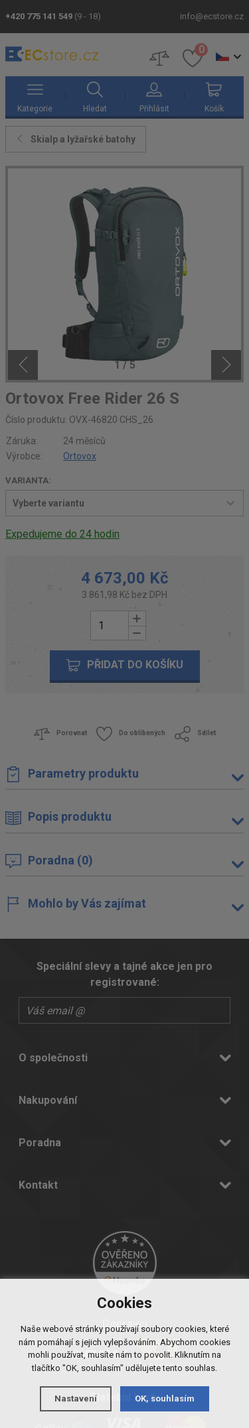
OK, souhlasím (165, 1398)
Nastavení (75, 1398)
